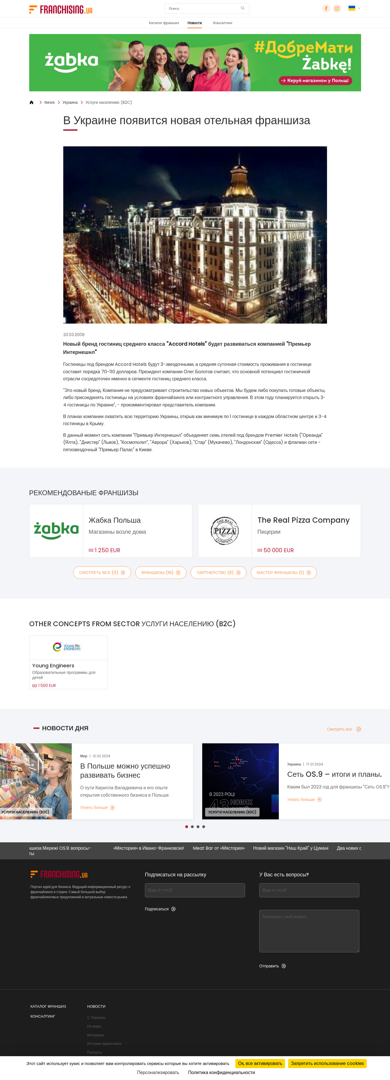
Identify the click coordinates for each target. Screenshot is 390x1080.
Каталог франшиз (164, 23)
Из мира (94, 1026)
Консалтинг (223, 23)
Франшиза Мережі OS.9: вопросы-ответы (62, 850)
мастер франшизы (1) (284, 572)
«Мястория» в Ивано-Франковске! (155, 848)
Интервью (95, 1035)
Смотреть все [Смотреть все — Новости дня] (344, 729)
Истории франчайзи (104, 1043)
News (50, 102)
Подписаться (160, 909)
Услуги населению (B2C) (109, 102)
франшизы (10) (160, 572)
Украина (70, 102)
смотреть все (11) (102, 572)
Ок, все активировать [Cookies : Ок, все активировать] (260, 1063)
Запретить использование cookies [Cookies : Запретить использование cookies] (327, 1063)
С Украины (96, 1017)
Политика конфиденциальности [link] (221, 1072)
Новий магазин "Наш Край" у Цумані (297, 848)
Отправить (272, 966)
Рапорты (94, 1052)
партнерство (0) (218, 572)
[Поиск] (203, 8)
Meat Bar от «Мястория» (225, 848)
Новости (194, 23)
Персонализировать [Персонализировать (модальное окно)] (158, 1072)
